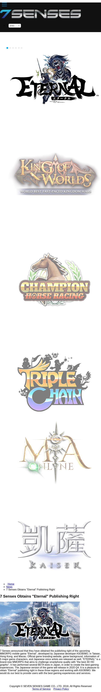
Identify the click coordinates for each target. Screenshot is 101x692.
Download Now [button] (54, 312)
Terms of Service (41, 689)
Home (11, 584)
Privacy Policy (61, 689)
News (9, 586)
